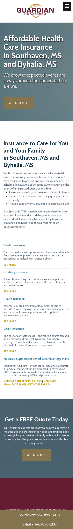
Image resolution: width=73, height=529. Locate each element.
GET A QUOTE (18, 103)
